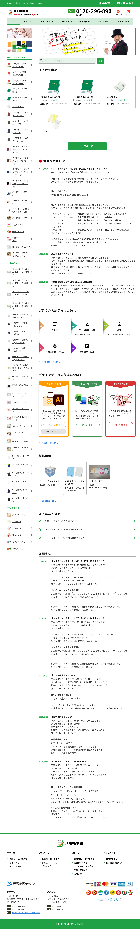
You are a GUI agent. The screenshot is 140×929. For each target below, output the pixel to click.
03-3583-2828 (59, 906)
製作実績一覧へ (49, 503)
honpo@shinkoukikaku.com (26, 912)
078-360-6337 (18, 909)
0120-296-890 (94, 11)
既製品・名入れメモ (16, 59)
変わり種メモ (13, 510)
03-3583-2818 (59, 909)
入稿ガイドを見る (50, 445)
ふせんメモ (12, 265)
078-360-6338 (18, 906)
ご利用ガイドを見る (51, 364)
